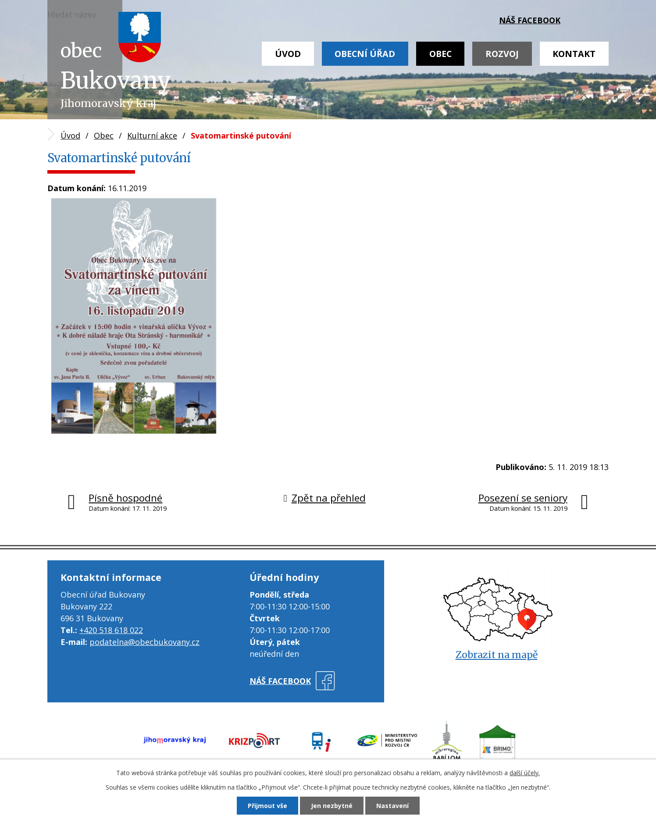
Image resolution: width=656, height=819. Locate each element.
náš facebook (529, 20)
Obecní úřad (365, 54)
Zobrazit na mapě (497, 655)
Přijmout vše (267, 805)
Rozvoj (502, 54)
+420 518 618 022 (111, 630)
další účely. (525, 773)
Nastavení (392, 805)
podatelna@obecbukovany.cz (144, 642)
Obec (440, 54)
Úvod (288, 54)
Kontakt (574, 54)
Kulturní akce (152, 135)
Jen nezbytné (332, 805)
